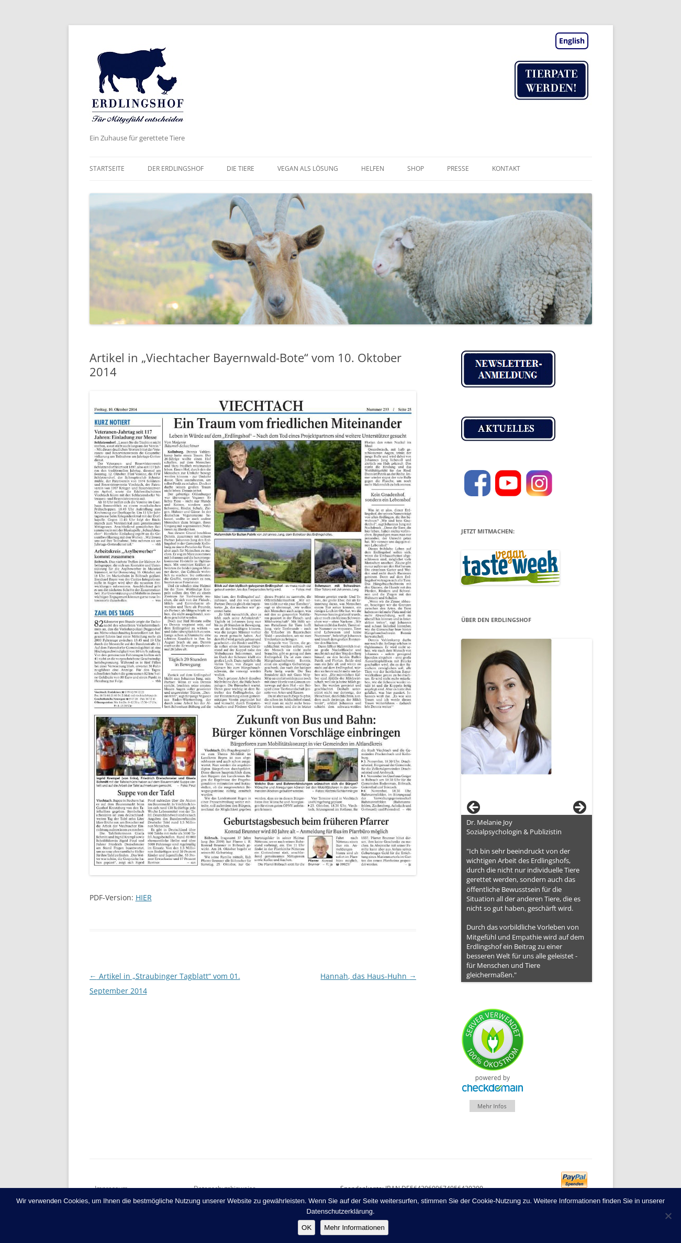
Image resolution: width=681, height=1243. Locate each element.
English (572, 41)
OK (306, 1227)
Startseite (107, 168)
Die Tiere (240, 168)
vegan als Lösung (307, 168)
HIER (144, 897)
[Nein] (668, 1216)
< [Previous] (474, 808)
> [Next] (579, 808)
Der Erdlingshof (176, 168)
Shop (415, 168)
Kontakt (506, 168)
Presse (458, 168)
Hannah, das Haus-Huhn (368, 976)
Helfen (372, 168)
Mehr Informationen (354, 1227)
